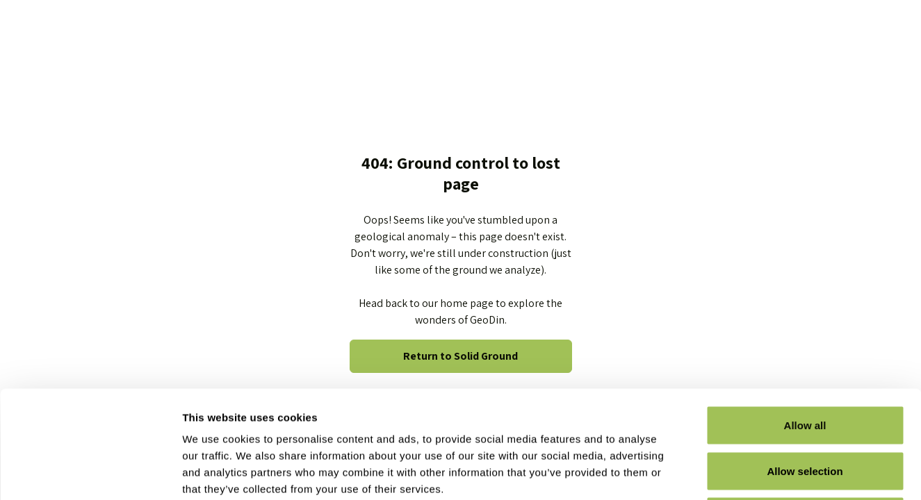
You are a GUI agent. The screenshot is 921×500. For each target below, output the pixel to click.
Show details (729, 472)
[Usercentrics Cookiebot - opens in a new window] (90, 472)
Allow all (805, 318)
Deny (805, 409)
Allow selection (804, 363)
